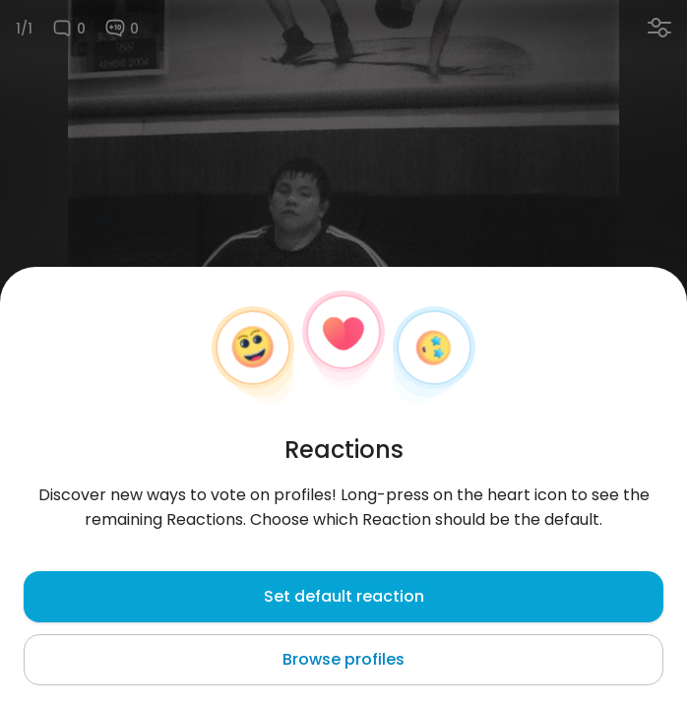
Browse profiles (343, 659)
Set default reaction (344, 596)
